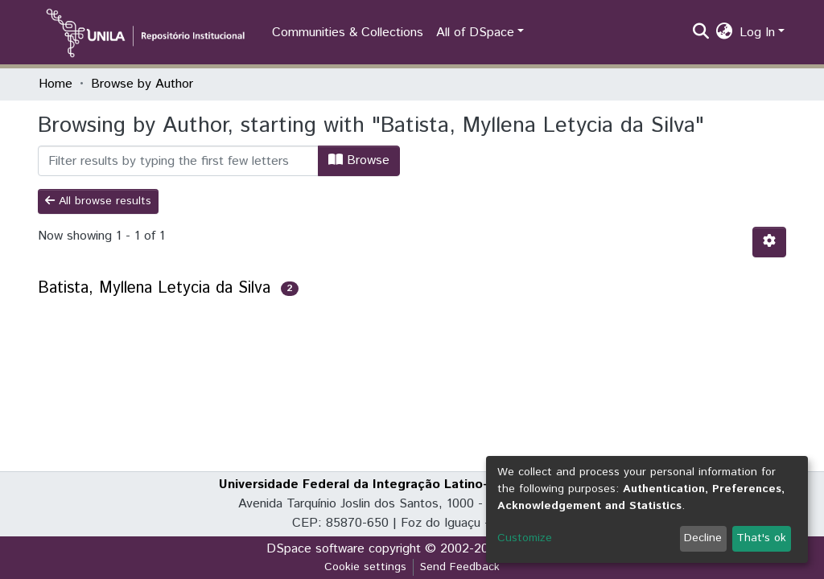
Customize (524, 538)
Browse (358, 160)
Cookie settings (365, 567)
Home (55, 84)
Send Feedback (460, 567)
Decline (703, 538)
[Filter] (178, 161)
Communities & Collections (347, 32)
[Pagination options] (769, 242)
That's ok (761, 538)
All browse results (98, 201)
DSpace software (315, 549)
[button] (725, 33)
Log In (757, 32)
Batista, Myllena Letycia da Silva (154, 288)
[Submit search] (701, 33)
